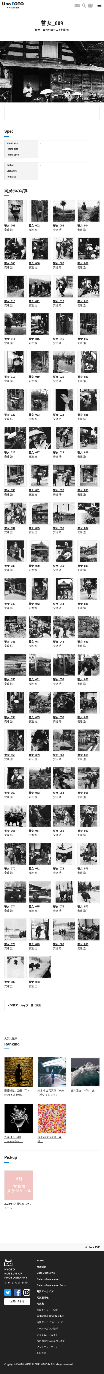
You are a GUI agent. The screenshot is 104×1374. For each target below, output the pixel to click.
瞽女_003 (58, 225)
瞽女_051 (34, 679)
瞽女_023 (34, 414)
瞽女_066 (9, 830)
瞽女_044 (58, 603)
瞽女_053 (82, 679)
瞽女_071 (34, 868)
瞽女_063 (34, 792)
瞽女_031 (34, 490)
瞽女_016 (58, 339)
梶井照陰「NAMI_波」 (84, 1090)
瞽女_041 (82, 566)
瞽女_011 (34, 301)
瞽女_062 (9, 792)
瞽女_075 (34, 906)
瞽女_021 (82, 376)
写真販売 (41, 1267)
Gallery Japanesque (48, 1279)
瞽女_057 (82, 717)
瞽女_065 (82, 792)
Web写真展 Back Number (50, 1316)
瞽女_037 (82, 528)
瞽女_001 (9, 225)
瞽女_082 (9, 982)
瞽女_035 (34, 528)
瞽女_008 (82, 263)
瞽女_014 (9, 339)
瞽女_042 (9, 603)
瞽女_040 (58, 566)
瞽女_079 (34, 944)
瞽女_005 (9, 263)
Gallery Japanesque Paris (51, 1285)
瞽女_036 (58, 528)
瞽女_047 (34, 641)
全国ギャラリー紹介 (47, 1310)
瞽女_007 (58, 263)
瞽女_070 (9, 868)
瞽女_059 (34, 755)
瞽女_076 (58, 906)
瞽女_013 (82, 301)
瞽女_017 (82, 339)
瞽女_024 (58, 414)
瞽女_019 (34, 376)
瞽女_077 (82, 906)
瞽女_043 (34, 603)
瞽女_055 (34, 717)
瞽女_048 (58, 641)
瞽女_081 (82, 944)
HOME (40, 1260)
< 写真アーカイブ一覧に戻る (24, 1005)
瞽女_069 (82, 830)
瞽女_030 (9, 490)
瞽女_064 (58, 792)
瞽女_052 (58, 679)
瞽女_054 (9, 717)
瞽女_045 (82, 603)
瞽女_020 (58, 376)
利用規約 (41, 1353)
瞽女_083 (34, 982)
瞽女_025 (82, 414)
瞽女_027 (34, 452)
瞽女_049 (82, 641)
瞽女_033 (82, 490)
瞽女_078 (9, 944)
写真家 (40, 1303)
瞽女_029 (82, 452)
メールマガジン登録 (47, 1328)
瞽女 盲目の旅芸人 (46, 29)
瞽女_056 (58, 717)
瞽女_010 (9, 301)
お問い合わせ (17, 1301)
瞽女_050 (9, 679)
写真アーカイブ (45, 1291)
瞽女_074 (9, 906)
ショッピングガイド (47, 1334)
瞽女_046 (9, 641)
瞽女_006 (34, 263)
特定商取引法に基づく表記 (51, 1340)
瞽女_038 (9, 566)
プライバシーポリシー (48, 1347)
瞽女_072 (58, 868)
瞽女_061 (82, 755)
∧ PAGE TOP (92, 1246)
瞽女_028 (58, 452)
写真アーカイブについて (50, 1322)
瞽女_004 (82, 225)
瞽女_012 (58, 301)
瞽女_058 (9, 755)
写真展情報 (43, 1297)
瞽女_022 (9, 414)
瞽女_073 (82, 868)
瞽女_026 (9, 452)
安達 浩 (64, 29)
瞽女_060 (58, 755)
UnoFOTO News (46, 1273)
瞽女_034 (9, 528)
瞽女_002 (34, 225)
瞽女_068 (58, 830)
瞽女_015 (34, 339)
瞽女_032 (58, 490)
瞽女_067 (34, 830)
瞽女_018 (9, 376)
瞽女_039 (34, 566)
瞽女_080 (58, 944)
